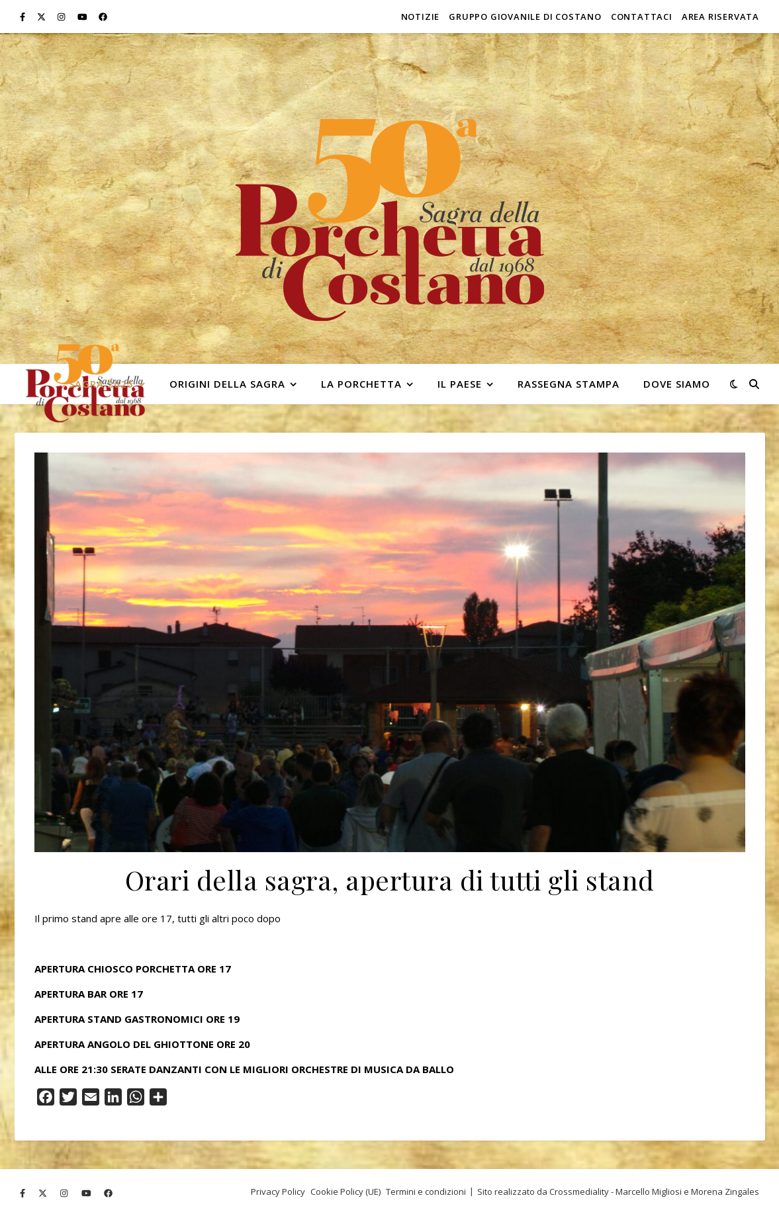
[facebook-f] (23, 16)
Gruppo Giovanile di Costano (525, 16)
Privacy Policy (278, 1191)
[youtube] (83, 16)
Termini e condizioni (426, 1191)
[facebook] (103, 16)
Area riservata (720, 16)
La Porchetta (361, 383)
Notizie (420, 16)
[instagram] (62, 16)
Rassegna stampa (568, 383)
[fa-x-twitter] (42, 16)
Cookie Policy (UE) (345, 1191)
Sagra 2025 (101, 383)
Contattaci (641, 16)
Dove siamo (676, 383)
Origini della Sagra (227, 383)
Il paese (459, 383)
